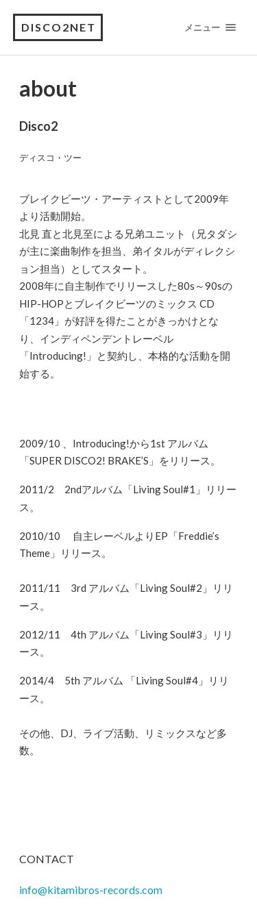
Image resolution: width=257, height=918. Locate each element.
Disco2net (58, 27)
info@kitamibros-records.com (90, 889)
